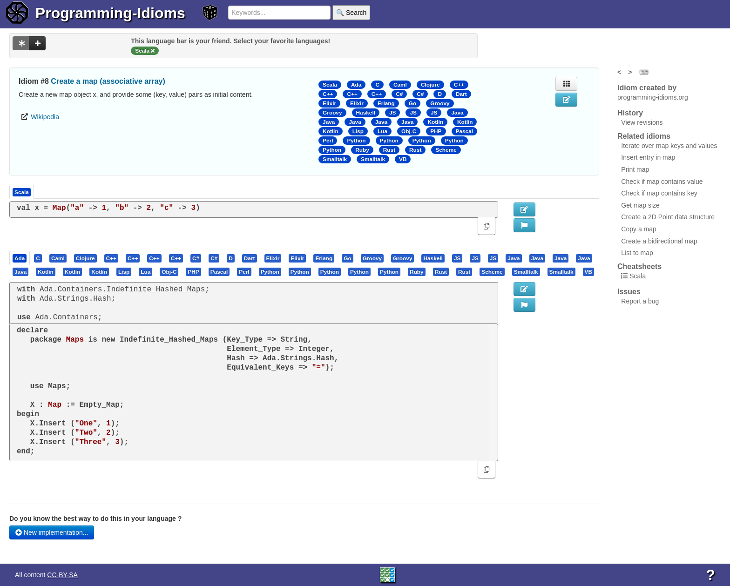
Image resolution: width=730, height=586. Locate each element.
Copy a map (638, 229)
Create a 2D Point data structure (668, 217)
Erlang (386, 103)
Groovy (439, 103)
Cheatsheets (639, 266)
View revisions (641, 122)
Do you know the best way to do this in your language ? (95, 518)
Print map (635, 169)
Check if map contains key (659, 193)
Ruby (362, 150)
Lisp (358, 131)
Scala (330, 84)
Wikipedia (45, 117)
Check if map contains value (662, 181)
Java (457, 112)
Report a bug (640, 301)
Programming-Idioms (110, 13)
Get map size (640, 205)
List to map (637, 252)
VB (402, 159)
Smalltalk (335, 159)
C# (399, 94)
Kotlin (435, 122)
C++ (459, 84)
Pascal (464, 131)
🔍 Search (351, 12)
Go (412, 103)
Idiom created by (646, 88)
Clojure (430, 84)
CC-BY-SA (62, 575)
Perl (328, 140)
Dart (461, 94)
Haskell (365, 112)
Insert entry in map (648, 157)
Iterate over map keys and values (669, 145)
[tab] (20, 258)
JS (392, 112)
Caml (400, 84)
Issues (629, 292)
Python (356, 140)
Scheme (445, 150)
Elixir (329, 103)
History (630, 113)
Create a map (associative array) (108, 81)
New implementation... (51, 532)
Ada (356, 84)
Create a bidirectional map (659, 241)
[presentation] (19, 258)
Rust (389, 150)
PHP (435, 131)
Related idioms (643, 136)
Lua (382, 131)
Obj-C (408, 131)
